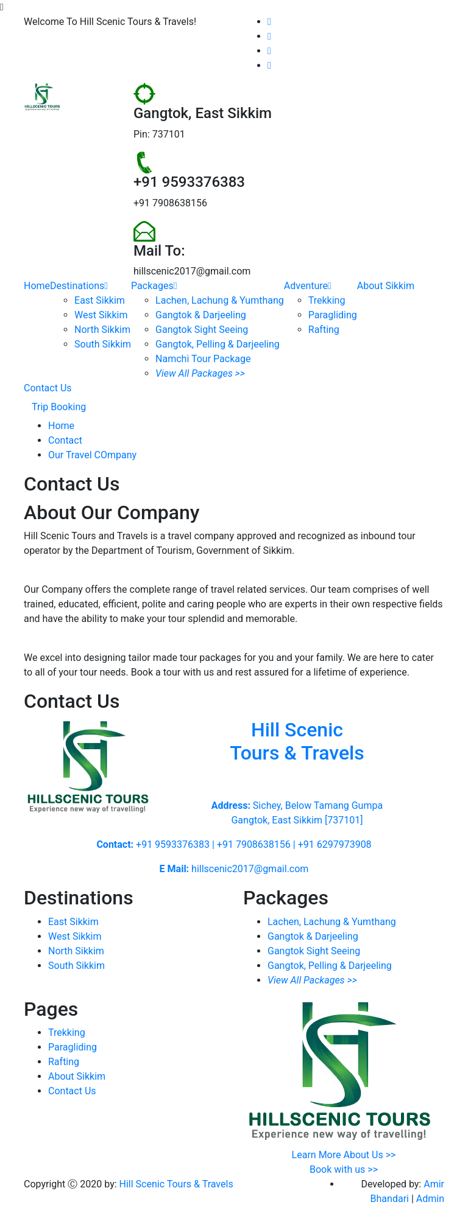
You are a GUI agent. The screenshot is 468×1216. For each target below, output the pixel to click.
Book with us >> (344, 1169)
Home (37, 286)
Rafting (323, 329)
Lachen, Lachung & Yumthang (219, 300)
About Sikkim (385, 286)
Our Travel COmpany (92, 455)
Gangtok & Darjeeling (200, 315)
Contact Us (48, 388)
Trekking (327, 300)
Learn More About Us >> (344, 1155)
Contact (65, 440)
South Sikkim (102, 344)
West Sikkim (100, 315)
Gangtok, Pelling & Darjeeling (217, 344)
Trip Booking (59, 407)
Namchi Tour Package (202, 359)
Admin (430, 1198)
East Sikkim (99, 300)
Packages (154, 286)
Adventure (308, 286)
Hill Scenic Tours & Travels (176, 1184)
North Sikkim (102, 329)
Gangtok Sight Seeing (201, 329)
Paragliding (332, 315)
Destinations (79, 286)
